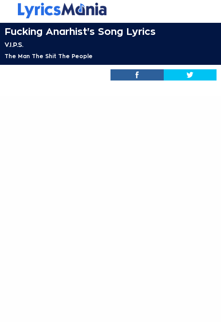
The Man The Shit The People (48, 56)
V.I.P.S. (13, 45)
